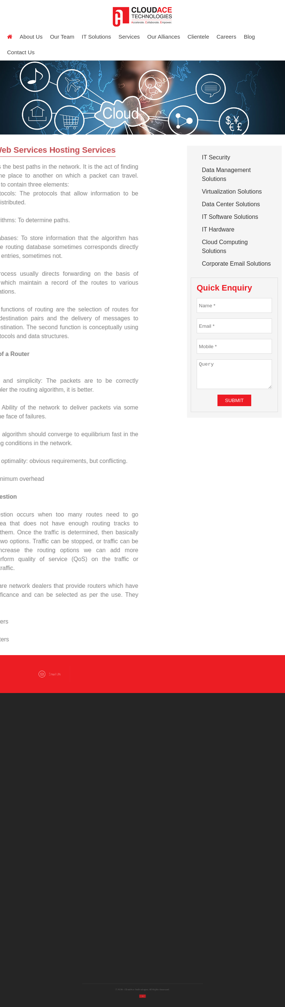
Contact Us (21, 52)
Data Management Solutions (226, 174)
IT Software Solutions (230, 217)
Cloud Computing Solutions (225, 246)
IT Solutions (96, 36)
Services (129, 36)
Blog (249, 36)
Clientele (198, 36)
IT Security (216, 157)
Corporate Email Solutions (236, 263)
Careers (226, 36)
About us (31, 36)
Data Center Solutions (231, 204)
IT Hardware (218, 229)
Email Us (49, 674)
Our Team (62, 36)
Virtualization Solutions (232, 191)
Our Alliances (163, 36)
